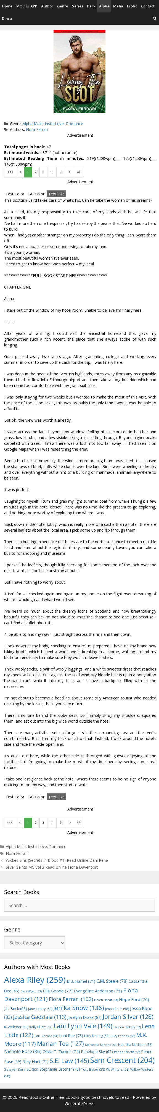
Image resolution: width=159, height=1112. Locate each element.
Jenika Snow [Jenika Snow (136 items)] (78, 1007)
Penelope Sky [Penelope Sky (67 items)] (97, 1051)
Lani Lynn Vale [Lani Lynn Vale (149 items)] (83, 1025)
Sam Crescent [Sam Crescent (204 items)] (122, 1060)
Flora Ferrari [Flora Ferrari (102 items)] (71, 998)
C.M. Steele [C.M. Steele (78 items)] (112, 981)
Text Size (56, 193)
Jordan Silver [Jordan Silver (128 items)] (128, 1017)
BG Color (36, 193)
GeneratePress (79, 1103)
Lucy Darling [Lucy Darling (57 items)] (97, 1035)
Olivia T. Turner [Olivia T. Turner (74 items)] (61, 1051)
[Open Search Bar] (154, 18)
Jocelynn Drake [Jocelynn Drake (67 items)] (84, 1017)
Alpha (104, 6)
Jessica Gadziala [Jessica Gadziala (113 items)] (39, 1017)
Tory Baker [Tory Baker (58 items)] (93, 1069)
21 (61, 172)
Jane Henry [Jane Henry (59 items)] (40, 1008)
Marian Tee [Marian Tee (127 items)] (60, 1044)
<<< (10, 172)
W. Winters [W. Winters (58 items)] (117, 1069)
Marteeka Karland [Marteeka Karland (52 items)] (101, 1045)
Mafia (118, 6)
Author (47, 6)
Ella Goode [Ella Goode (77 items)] (58, 990)
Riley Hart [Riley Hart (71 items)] (35, 1061)
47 (78, 172)
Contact (148, 6)
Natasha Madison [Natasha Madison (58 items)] (135, 1044)
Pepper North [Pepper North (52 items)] (127, 1052)
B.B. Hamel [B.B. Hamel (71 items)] (81, 981)
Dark (91, 6)
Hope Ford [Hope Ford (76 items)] (134, 999)
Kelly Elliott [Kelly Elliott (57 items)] (40, 1027)
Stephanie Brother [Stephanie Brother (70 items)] (59, 1069)
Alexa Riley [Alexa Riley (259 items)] (35, 979)
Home (7, 6)
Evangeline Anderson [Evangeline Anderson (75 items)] (98, 990)
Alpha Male (33, 123)
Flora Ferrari (37, 129)
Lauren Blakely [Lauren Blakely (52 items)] (127, 1027)
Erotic (132, 6)
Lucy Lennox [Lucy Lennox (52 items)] (123, 1036)
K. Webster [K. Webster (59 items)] (16, 1027)
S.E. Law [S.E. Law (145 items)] (69, 1060)
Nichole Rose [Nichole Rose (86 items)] (22, 1051)
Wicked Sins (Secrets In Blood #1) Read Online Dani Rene (57, 860)
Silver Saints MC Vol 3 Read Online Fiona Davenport (52, 867)
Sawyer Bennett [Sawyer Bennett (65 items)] (21, 1069)
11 (52, 172)
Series (77, 6)
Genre (62, 6)
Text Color (15, 193)
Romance (74, 123)
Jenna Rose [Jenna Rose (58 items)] (117, 1008)
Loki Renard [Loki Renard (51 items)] (46, 1036)
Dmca (7, 18)
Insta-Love (54, 123)
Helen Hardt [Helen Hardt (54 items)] (106, 1000)
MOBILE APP (26, 6)
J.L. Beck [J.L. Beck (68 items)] (15, 1008)
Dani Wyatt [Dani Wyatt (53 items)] (31, 991)
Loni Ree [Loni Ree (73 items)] (71, 1035)
